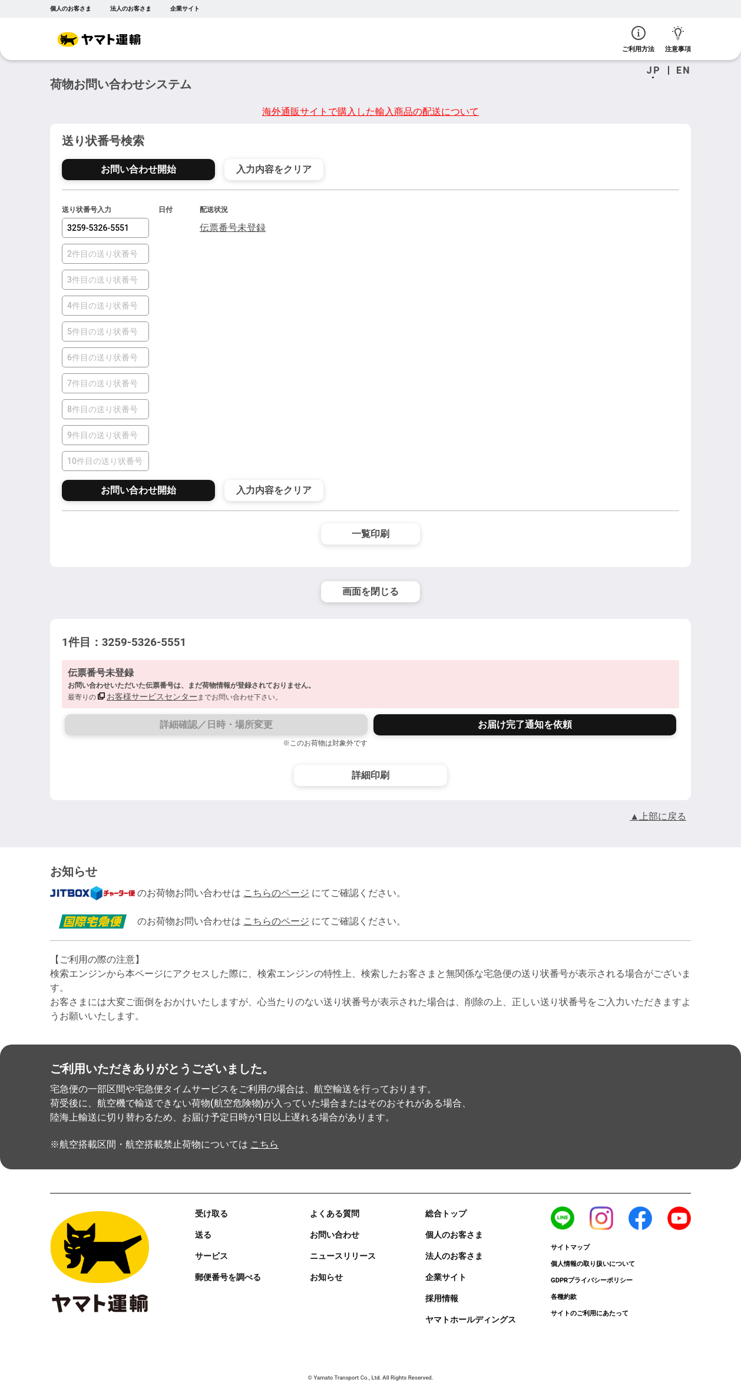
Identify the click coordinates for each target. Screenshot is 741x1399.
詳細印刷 (370, 775)
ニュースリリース (343, 1256)
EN (683, 70)
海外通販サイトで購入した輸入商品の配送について (370, 111)
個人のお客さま (70, 8)
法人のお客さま (130, 8)
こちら (264, 1144)
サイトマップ (570, 1247)
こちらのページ (276, 893)
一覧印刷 (370, 533)
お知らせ (326, 1277)
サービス (211, 1256)
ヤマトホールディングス (470, 1319)
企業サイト (185, 8)
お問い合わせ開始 (138, 169)
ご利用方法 (638, 39)
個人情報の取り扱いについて (593, 1264)
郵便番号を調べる (228, 1277)
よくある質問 (334, 1213)
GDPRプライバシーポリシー (592, 1280)
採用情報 (441, 1298)
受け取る (211, 1213)
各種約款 (564, 1297)
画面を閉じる (370, 591)
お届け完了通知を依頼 (525, 724)
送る (203, 1234)
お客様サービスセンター (152, 696)
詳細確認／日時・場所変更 (216, 724)
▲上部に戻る (658, 816)
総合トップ (446, 1213)
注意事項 (678, 39)
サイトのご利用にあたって (589, 1313)
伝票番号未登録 (233, 227)
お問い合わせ (334, 1234)
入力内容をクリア (274, 169)
